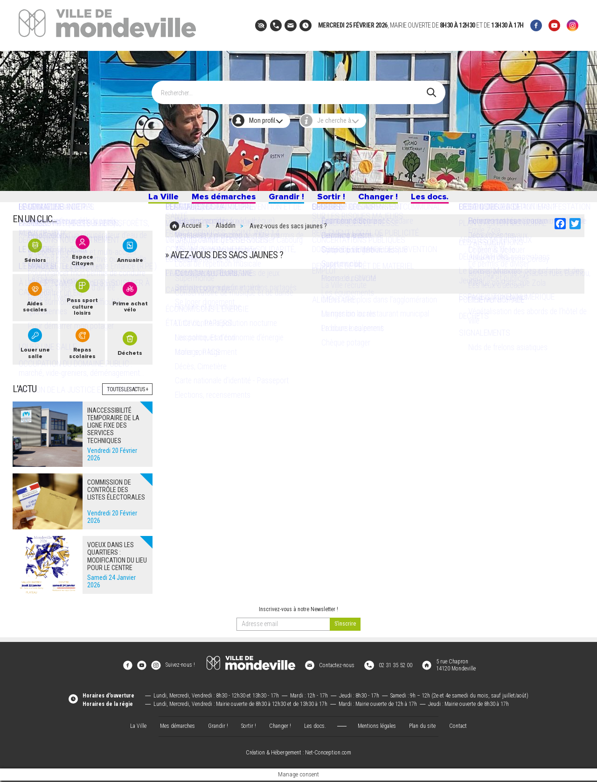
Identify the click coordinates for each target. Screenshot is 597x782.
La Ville (154, 199)
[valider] (345, 633)
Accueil (191, 232)
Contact (458, 727)
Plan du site (422, 727)
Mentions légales (377, 727)
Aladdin (225, 232)
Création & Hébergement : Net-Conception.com (298, 754)
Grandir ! (285, 199)
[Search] (294, 88)
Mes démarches (218, 199)
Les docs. (438, 199)
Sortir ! (333, 199)
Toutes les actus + (127, 398)
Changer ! (382, 199)
